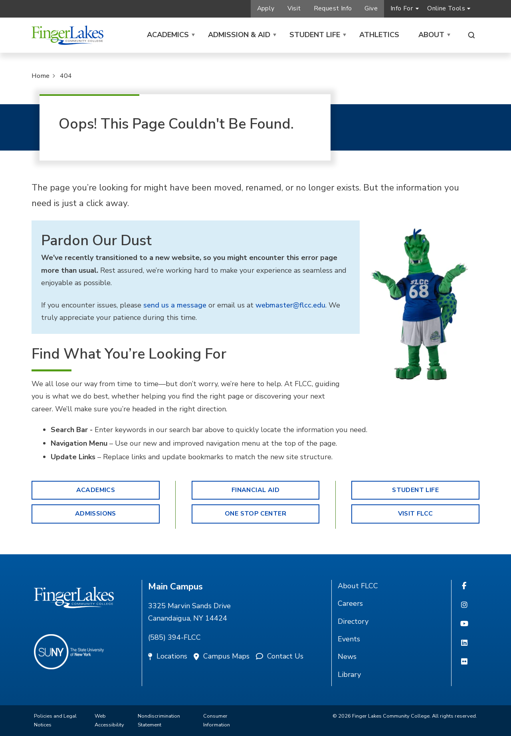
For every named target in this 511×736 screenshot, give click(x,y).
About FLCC (358, 586)
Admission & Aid (239, 35)
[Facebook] (464, 586)
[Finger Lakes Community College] (67, 35)
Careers (350, 603)
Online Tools (446, 8)
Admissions (95, 513)
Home (41, 75)
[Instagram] (464, 605)
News (347, 656)
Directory (353, 621)
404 (66, 75)
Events (349, 639)
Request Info (333, 8)
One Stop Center (255, 513)
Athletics (379, 35)
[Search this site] (471, 35)
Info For (401, 8)
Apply (266, 8)
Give (371, 8)
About (431, 35)
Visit (294, 8)
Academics (168, 35)
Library (349, 674)
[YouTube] (464, 624)
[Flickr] (464, 662)
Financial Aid (255, 490)
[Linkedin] (464, 643)
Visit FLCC (415, 513)
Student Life (314, 35)
